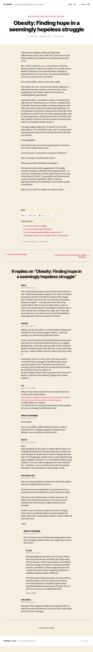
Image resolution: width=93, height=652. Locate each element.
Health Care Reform (35, 16)
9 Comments (61, 37)
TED (47, 245)
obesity (42, 245)
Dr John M (8, 4)
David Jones (27, 245)
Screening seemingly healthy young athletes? (46, 233)
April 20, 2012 (47, 37)
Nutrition (62, 16)
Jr (38, 245)
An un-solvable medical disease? (40, 229)
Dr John (34, 37)
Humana (34, 245)
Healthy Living (51, 16)
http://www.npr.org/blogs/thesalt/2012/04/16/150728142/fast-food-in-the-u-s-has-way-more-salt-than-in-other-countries (46, 403)
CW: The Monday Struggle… (38, 226)
